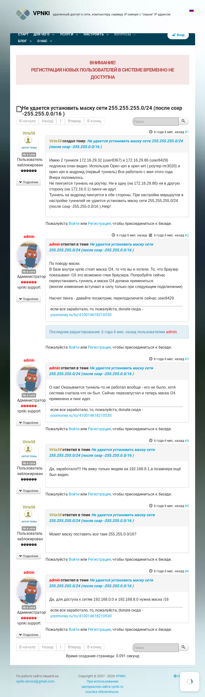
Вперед (74, 121)
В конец (94, 121)
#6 (187, 571)
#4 (187, 441)
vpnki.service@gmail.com (35, 681)
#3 (187, 359)
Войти (74, 223)
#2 (187, 235)
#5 (187, 506)
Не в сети (29, 154)
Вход (178, 35)
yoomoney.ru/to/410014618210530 (81, 315)
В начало (27, 121)
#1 (187, 132)
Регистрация (99, 223)
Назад (47, 121)
